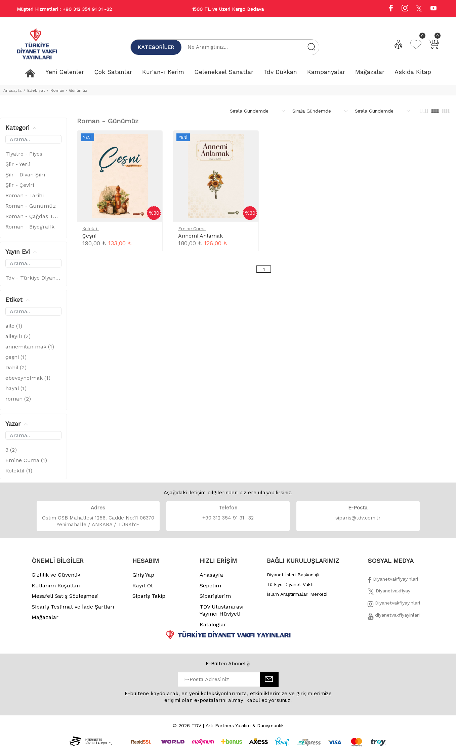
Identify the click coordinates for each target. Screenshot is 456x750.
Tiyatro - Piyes (23, 154)
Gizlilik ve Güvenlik (56, 575)
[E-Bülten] (269, 679)
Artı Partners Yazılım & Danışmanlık (245, 725)
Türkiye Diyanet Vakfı (290, 584)
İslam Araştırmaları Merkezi (297, 594)
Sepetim (210, 585)
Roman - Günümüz (68, 90)
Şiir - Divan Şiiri (25, 174)
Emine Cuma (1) (26, 460)
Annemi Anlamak (200, 236)
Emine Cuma (192, 228)
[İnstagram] (394, 605)
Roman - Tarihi (24, 195)
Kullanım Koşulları (56, 585)
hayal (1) (16, 388)
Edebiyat (36, 90)
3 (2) (11, 450)
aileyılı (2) (18, 336)
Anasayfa (12, 90)
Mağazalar (45, 617)
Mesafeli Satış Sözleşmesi (65, 596)
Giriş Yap (143, 575)
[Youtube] (433, 9)
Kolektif (90, 228)
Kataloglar (213, 624)
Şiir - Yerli (17, 164)
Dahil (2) (16, 367)
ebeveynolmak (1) (27, 378)
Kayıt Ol (142, 585)
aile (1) (13, 326)
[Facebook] (393, 581)
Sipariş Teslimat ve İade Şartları (73, 606)
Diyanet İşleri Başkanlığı (293, 574)
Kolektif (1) (18, 470)
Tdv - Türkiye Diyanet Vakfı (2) (33, 278)
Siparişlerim (215, 596)
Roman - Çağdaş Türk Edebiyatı (33, 216)
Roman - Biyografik (29, 226)
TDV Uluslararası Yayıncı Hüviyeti (222, 610)
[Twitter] (389, 592)
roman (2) (18, 398)
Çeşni (89, 236)
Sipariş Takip (148, 596)
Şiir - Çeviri (19, 185)
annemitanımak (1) (29, 346)
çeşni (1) (16, 357)
